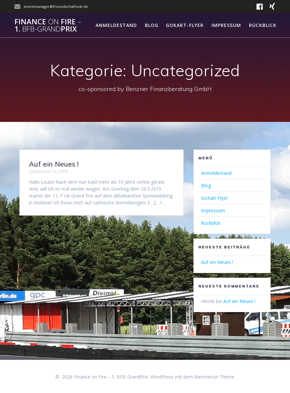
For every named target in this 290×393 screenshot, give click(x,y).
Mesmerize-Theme (214, 377)
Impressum (226, 25)
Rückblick (263, 25)
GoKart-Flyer (185, 25)
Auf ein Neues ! (53, 164)
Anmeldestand (116, 25)
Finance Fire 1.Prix (47, 25)
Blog (151, 25)
